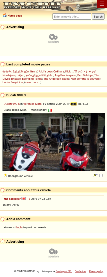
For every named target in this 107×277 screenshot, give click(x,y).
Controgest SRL (64, 271)
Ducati (8, 104)
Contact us (80, 271)
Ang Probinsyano (65, 75)
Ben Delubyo (85, 75)
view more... (32, 82)
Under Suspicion (12, 82)
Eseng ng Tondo (32, 78)
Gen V (34, 71)
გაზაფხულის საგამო (40, 75)
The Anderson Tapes (56, 78)
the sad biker (12, 199)
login (19, 227)
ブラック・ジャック (84, 71)
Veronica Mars (32, 104)
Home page (15, 15)
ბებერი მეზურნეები (15, 71)
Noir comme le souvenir (85, 78)
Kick (68, 71)
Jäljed (20, 75)
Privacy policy (96, 271)
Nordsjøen (9, 75)
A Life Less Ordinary (51, 71)
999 (14, 104)
